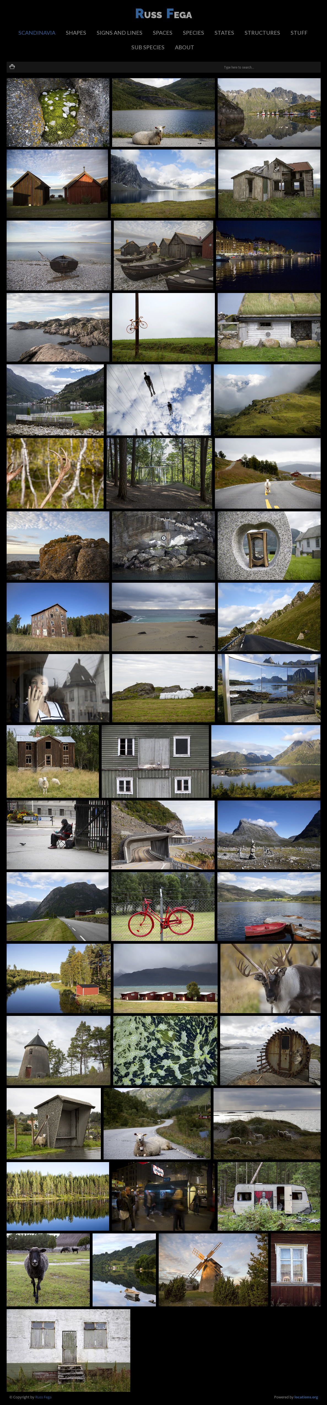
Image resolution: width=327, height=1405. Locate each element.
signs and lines (119, 32)
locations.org (306, 1397)
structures (262, 32)
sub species (147, 47)
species (193, 32)
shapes (76, 32)
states (224, 32)
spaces (162, 32)
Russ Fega (43, 1397)
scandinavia (36, 32)
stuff (299, 32)
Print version (12, 67)
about (184, 47)
